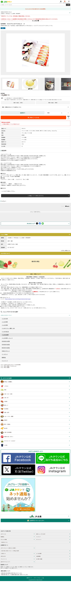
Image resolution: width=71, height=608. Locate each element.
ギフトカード (38, 539)
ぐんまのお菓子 (18, 364)
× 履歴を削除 (4, 268)
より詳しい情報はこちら (65, 250)
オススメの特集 (4, 539)
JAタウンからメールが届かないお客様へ (8, 548)
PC (43, 578)
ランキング (38, 536)
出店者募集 (38, 556)
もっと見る (34, 20)
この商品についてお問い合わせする (35, 195)
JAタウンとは (3, 534)
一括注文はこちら (4, 542)
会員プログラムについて (5, 561)
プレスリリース (4, 559)
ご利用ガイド (3, 553)
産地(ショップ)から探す (40, 534)
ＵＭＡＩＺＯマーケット (9, 364)
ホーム (2, 364)
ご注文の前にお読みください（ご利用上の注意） (10, 550)
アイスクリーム (13, 366)
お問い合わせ (3, 556)
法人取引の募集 (39, 559)
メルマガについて (5, 253)
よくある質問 (38, 553)
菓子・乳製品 (6, 366)
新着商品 (2, 536)
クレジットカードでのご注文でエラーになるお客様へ (35, 8)
